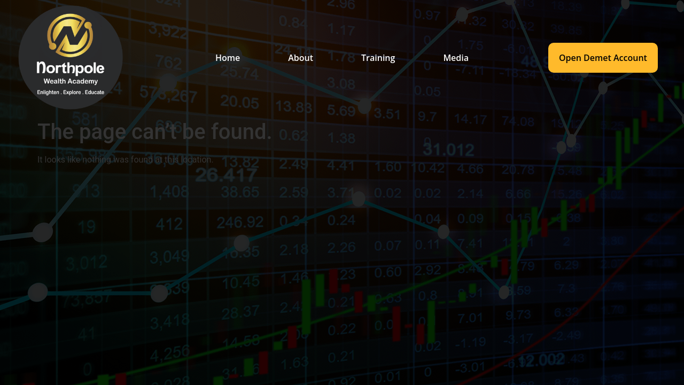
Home (227, 58)
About (300, 58)
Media (456, 58)
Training (378, 58)
